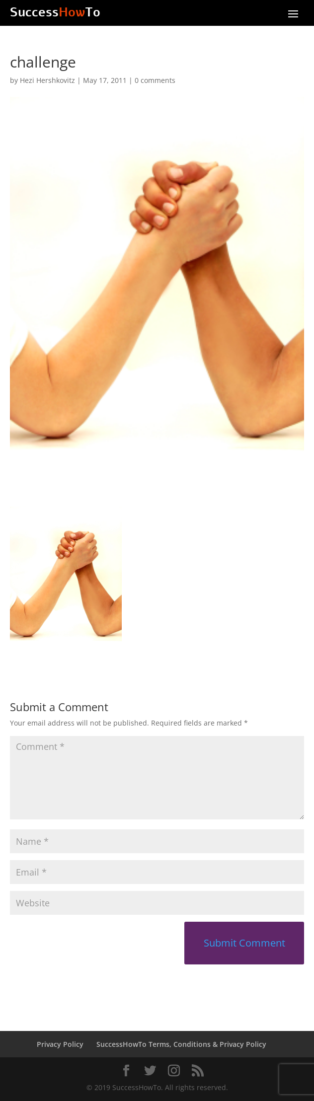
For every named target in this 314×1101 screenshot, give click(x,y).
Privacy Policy (60, 1044)
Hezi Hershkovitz (47, 80)
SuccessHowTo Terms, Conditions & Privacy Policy (181, 1044)
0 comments (155, 80)
